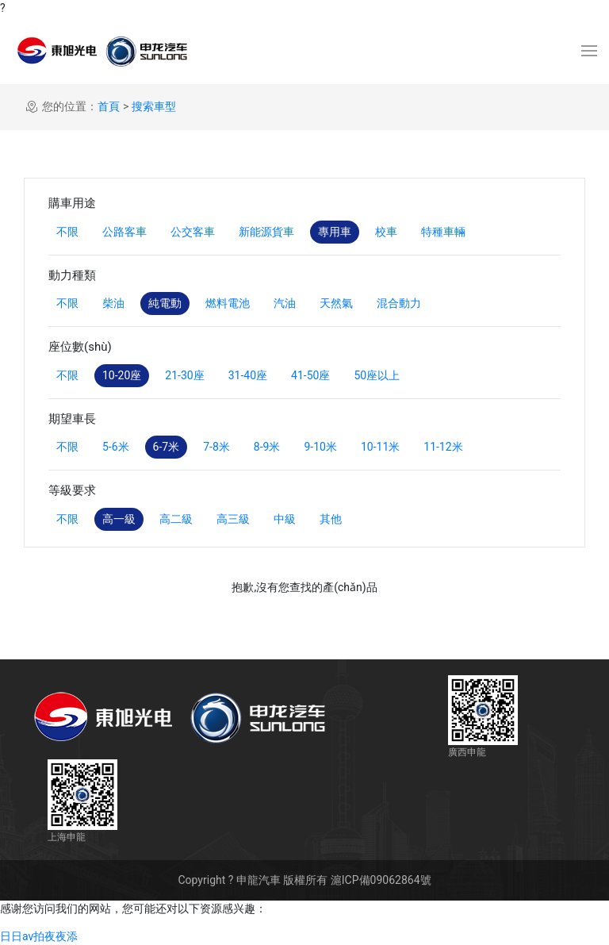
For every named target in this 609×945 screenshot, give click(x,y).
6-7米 (166, 446)
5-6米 (115, 446)
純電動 (165, 303)
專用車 (334, 231)
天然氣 (336, 303)
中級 (285, 519)
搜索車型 (154, 106)
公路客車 (124, 231)
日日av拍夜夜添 (39, 936)
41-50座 (310, 375)
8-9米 (267, 446)
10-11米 (380, 446)
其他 (331, 519)
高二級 (176, 519)
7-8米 (216, 446)
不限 (67, 231)
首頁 (109, 106)
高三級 (233, 519)
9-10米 (320, 446)
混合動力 (399, 303)
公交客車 (192, 231)
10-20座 (121, 375)
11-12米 (442, 446)
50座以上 (377, 375)
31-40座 (247, 375)
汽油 (285, 303)
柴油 (113, 303)
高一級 (119, 519)
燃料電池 (227, 303)
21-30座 (184, 375)
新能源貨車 (266, 231)
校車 (386, 231)
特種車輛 (443, 231)
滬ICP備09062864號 (381, 880)
